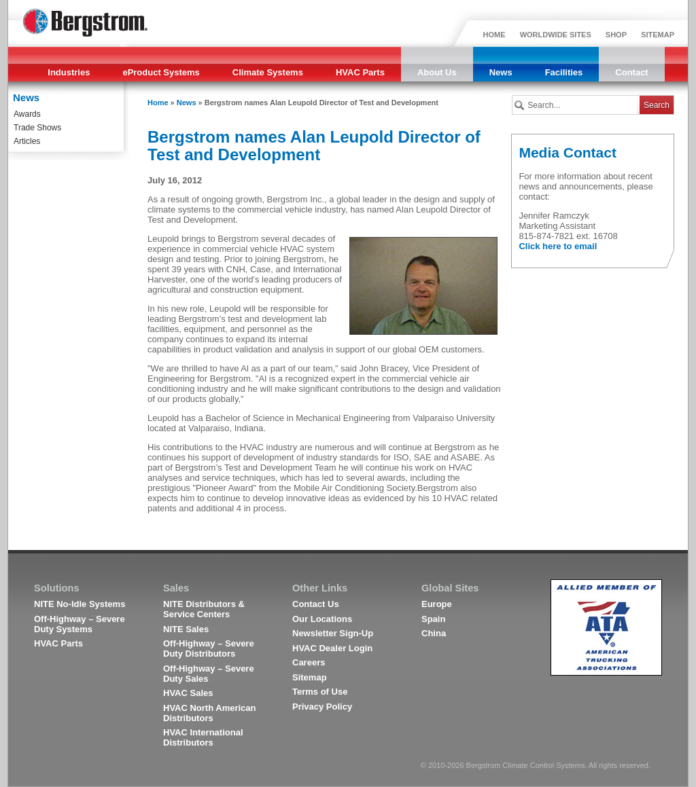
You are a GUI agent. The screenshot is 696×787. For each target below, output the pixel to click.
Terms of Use (319, 692)
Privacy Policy (322, 706)
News (500, 72)
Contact (631, 72)
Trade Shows (37, 127)
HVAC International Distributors (203, 737)
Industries (69, 72)
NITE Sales (186, 629)
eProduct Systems (160, 72)
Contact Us (315, 604)
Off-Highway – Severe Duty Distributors (208, 648)
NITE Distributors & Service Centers (204, 609)
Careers (308, 662)
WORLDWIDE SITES (555, 35)
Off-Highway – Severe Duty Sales (208, 673)
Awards (27, 114)
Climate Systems (267, 72)
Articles (27, 141)
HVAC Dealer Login (332, 648)
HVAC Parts (360, 72)
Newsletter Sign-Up (332, 633)
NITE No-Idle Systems (79, 604)
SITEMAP (657, 35)
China (433, 633)
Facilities (564, 72)
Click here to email (558, 246)
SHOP (616, 35)
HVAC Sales (188, 693)
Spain (433, 619)
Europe (436, 604)
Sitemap (309, 677)
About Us (437, 72)
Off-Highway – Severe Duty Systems (79, 624)
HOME (494, 35)
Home (158, 102)
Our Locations (322, 619)
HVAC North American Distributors (209, 713)
